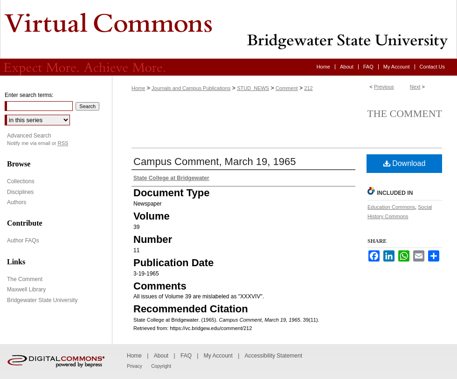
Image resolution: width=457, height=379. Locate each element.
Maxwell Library (26, 289)
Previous (384, 87)
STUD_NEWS (253, 88)
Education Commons (391, 207)
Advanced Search (29, 135)
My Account (218, 355)
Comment (287, 88)
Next (415, 87)
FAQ (186, 355)
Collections (21, 181)
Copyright (161, 366)
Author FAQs (23, 240)
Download (404, 163)
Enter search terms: (29, 95)
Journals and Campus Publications (191, 88)
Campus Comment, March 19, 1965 (214, 161)
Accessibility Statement (273, 355)
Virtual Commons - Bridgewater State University (228, 29)
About (161, 355)
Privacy (134, 366)
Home (138, 88)
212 (308, 88)
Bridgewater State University (42, 300)
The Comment (404, 113)
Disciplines (20, 192)
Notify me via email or (37, 143)
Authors (16, 202)
